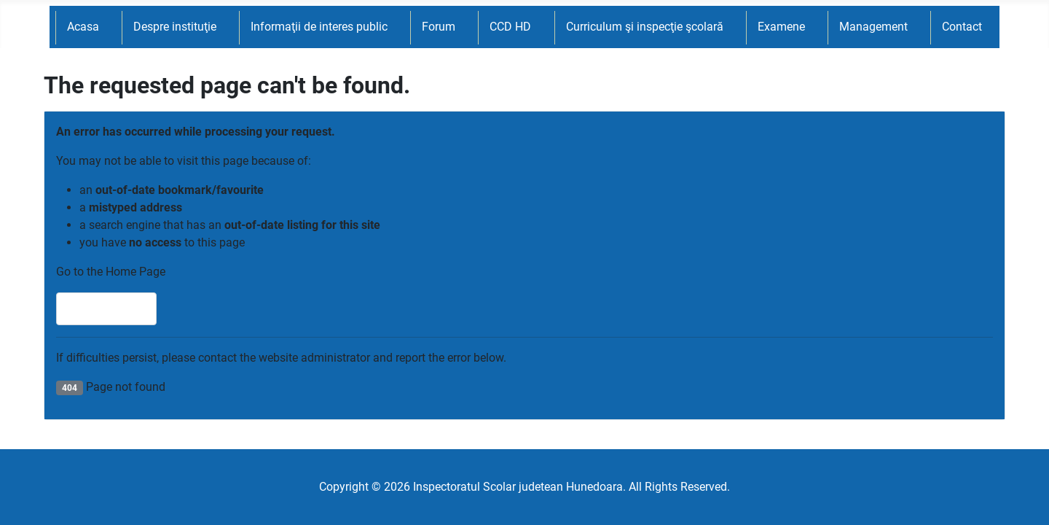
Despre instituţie (174, 27)
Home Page (106, 309)
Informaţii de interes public (319, 27)
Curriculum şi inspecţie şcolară (644, 27)
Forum (438, 27)
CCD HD (510, 27)
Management (873, 27)
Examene (781, 27)
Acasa (83, 27)
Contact (962, 27)
